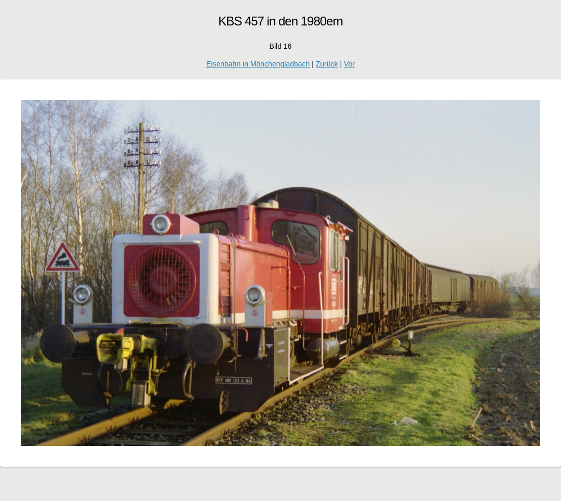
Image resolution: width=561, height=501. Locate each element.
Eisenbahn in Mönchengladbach (258, 64)
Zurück (327, 64)
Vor (349, 64)
